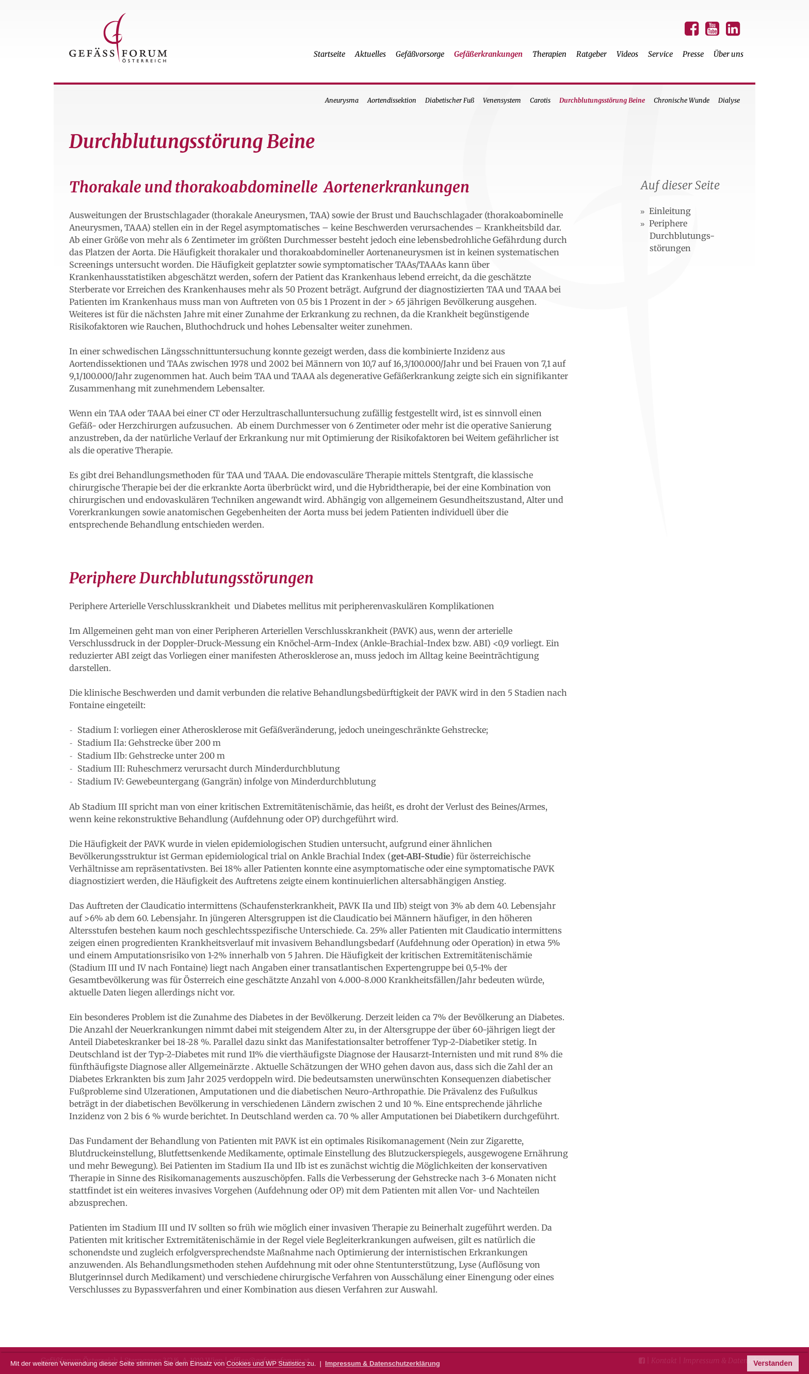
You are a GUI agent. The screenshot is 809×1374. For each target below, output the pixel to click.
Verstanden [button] (772, 1363)
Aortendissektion (391, 100)
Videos (627, 54)
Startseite (329, 54)
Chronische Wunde (681, 100)
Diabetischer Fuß (449, 100)
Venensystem (502, 100)
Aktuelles (370, 54)
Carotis (540, 100)
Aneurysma (342, 100)
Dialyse (729, 100)
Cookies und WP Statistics (265, 1363)
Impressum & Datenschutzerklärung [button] (382, 1363)
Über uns (728, 54)
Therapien (549, 54)
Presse (693, 54)
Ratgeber (591, 54)
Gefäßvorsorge (420, 54)
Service (660, 54)
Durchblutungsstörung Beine (602, 100)
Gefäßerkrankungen (488, 54)
